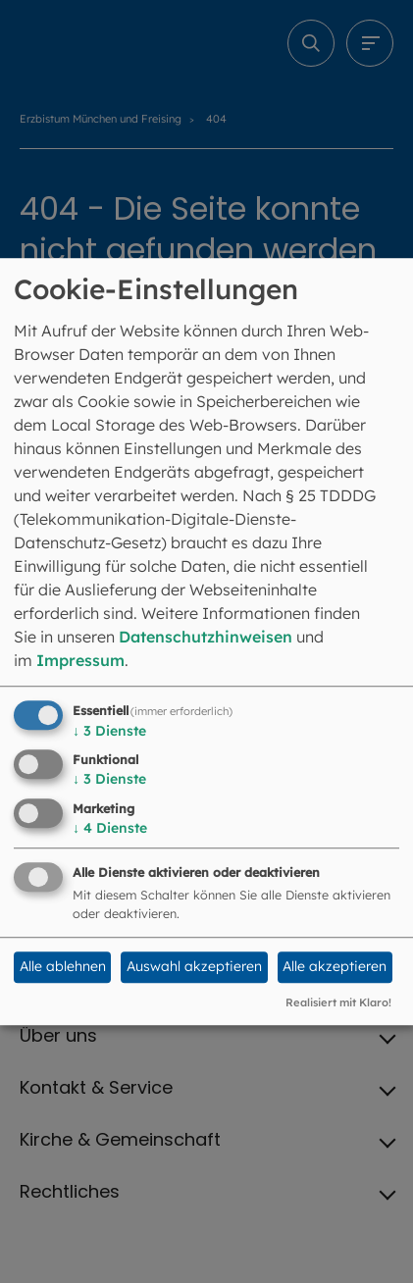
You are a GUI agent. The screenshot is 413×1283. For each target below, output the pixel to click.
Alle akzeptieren (335, 967)
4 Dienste (110, 828)
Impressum (80, 660)
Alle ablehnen (63, 967)
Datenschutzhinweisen (205, 636)
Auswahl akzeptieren (194, 967)
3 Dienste (109, 731)
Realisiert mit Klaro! (338, 1002)
